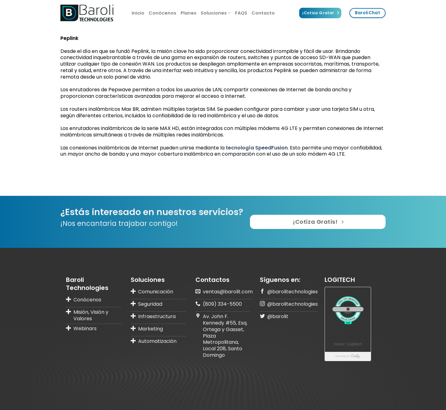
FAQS (241, 13)
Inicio (138, 13)
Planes (188, 13)
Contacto (263, 13)
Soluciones (216, 13)
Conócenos (162, 13)
